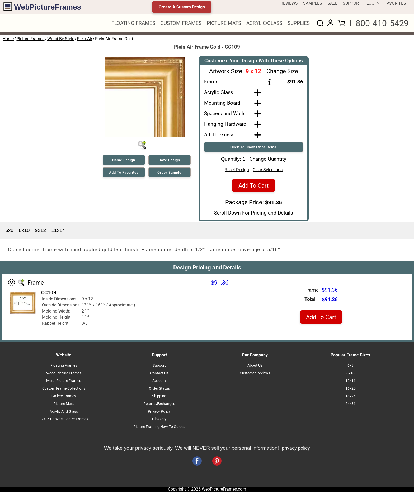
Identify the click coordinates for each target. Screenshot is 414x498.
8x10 (24, 232)
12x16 (350, 382)
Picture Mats (63, 405)
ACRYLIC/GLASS (264, 23)
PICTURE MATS (224, 23)
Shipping (159, 397)
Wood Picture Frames (63, 375)
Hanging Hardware (225, 124)
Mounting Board (222, 103)
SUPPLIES (299, 23)
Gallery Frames (63, 397)
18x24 (350, 397)
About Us (254, 367)
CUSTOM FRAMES (181, 23)
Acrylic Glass (218, 92)
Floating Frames (63, 367)
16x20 (350, 390)
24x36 (350, 405)
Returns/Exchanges (159, 405)
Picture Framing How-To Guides (159, 428)
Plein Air (84, 38)
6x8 (9, 232)
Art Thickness (219, 135)
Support (159, 367)
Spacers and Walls (225, 113)
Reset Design (237, 171)
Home (8, 38)
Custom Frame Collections (63, 390)
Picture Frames (30, 38)
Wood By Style (60, 38)
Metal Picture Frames (63, 382)
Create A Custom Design (182, 7)
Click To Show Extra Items (253, 147)
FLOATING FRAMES (133, 23)
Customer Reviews (255, 375)
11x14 (58, 232)
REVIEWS (289, 3)
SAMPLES (312, 3)
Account (159, 382)
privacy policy (296, 449)
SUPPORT (352, 3)
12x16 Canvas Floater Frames (63, 420)
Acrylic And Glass (64, 413)
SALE (332, 3)
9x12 (40, 232)
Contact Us (159, 375)
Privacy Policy (159, 413)
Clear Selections (268, 171)
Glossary (159, 420)
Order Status (159, 390)
